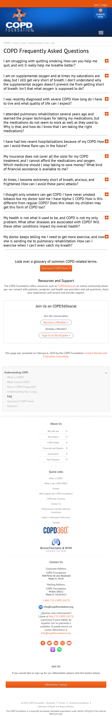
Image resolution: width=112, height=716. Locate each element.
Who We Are (53, 431)
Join (96, 5)
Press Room (53, 437)
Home (7, 43)
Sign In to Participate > (56, 335)
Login (104, 5)
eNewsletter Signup (56, 684)
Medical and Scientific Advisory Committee (56, 511)
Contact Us (56, 503)
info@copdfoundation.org (56, 633)
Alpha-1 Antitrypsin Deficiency (56, 517)
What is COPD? (56, 478)
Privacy (62, 703)
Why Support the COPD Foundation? (56, 493)
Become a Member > (56, 322)
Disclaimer (50, 703)
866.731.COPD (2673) (61, 616)
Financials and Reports (53, 448)
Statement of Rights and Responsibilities (56, 706)
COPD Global (53, 442)
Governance (53, 454)
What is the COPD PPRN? (56, 483)
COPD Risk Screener (56, 498)
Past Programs (53, 459)
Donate (100, 13)
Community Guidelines (79, 703)
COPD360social (66, 286)
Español (56, 522)
